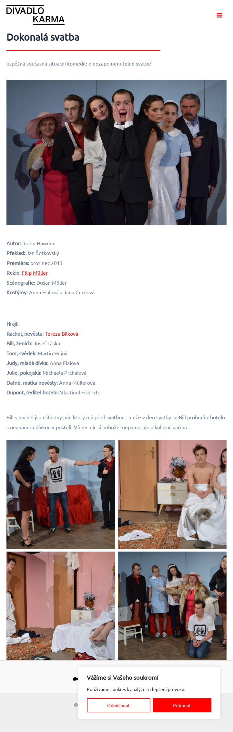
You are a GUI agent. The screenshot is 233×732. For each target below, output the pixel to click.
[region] (149, 693)
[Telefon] (78, 676)
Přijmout (182, 705)
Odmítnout (118, 705)
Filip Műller (35, 272)
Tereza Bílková (61, 333)
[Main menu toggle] (219, 15)
